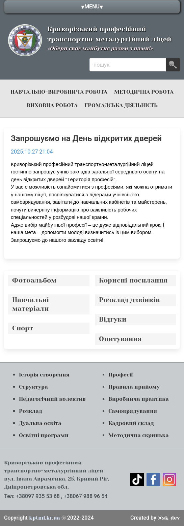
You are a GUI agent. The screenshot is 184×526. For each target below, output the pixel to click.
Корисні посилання (133, 280)
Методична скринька (138, 435)
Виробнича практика (138, 399)
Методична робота (144, 92)
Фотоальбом (34, 280)
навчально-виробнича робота (58, 92)
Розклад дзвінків (129, 300)
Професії (120, 374)
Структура (33, 387)
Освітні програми (44, 435)
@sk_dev (155, 518)
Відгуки (113, 319)
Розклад (30, 411)
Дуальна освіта (40, 423)
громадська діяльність (121, 105)
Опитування (120, 339)
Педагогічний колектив (52, 399)
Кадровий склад (131, 423)
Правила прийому (134, 387)
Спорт (22, 328)
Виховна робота (52, 105)
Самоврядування (132, 411)
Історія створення (44, 374)
